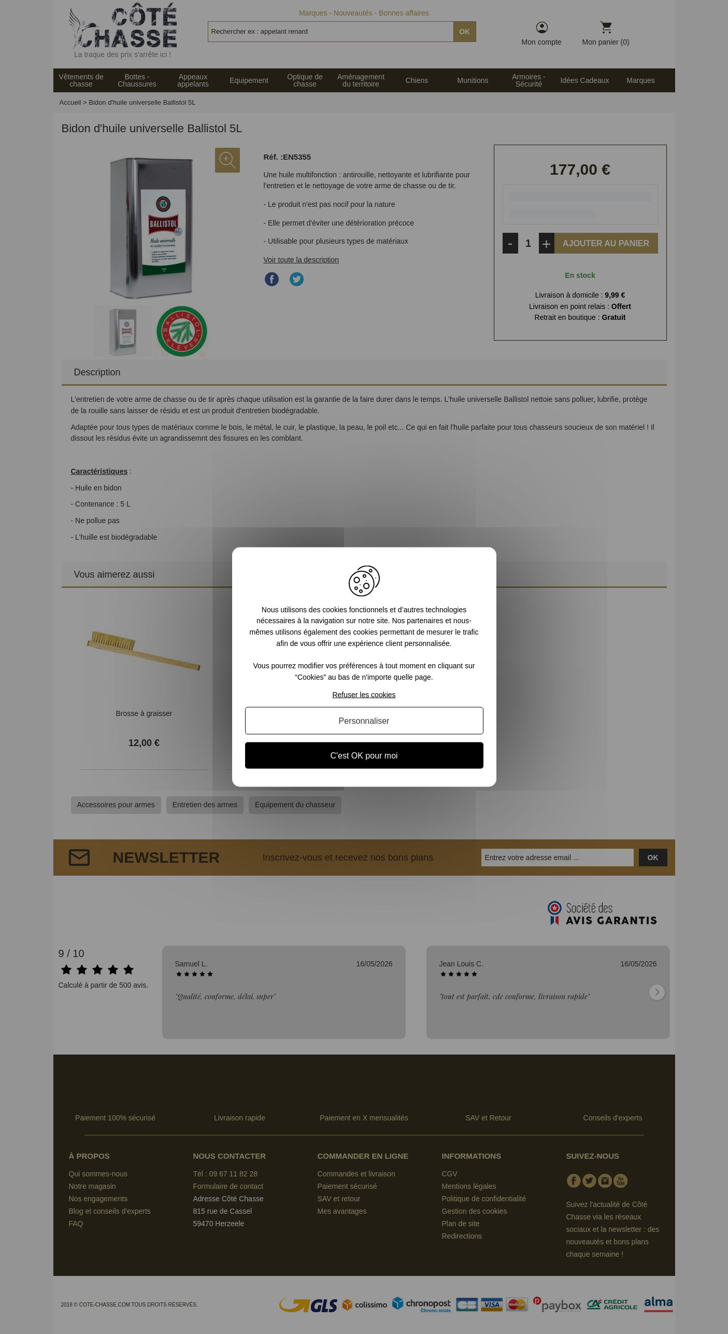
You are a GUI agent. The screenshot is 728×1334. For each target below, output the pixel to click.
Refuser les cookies (363, 695)
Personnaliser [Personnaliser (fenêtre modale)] (364, 721)
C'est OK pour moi (363, 755)
